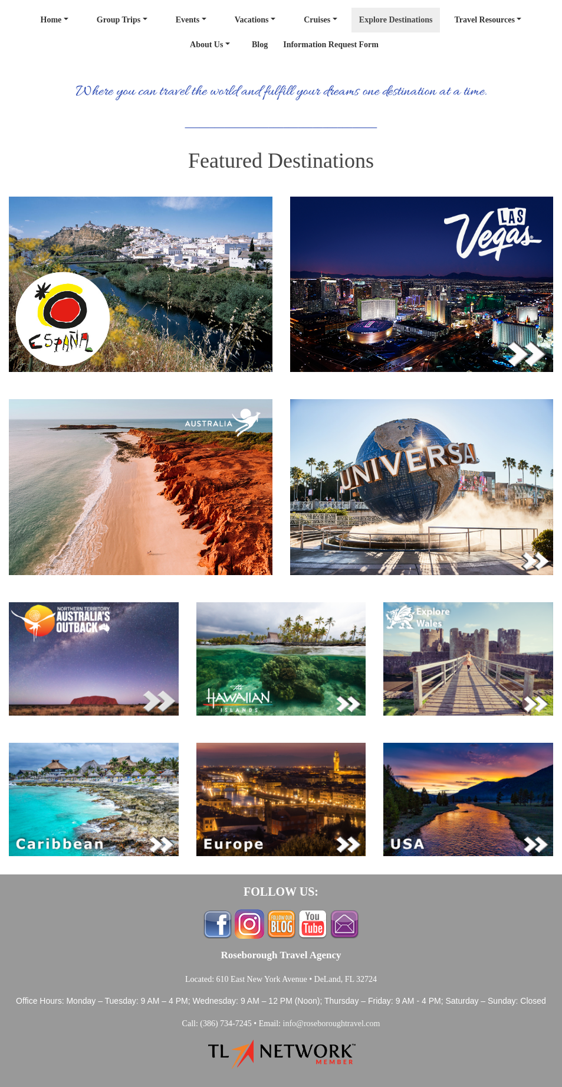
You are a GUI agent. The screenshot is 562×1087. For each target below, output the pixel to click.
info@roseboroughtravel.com (331, 1023)
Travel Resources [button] (484, 19)
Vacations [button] (252, 19)
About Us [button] (206, 44)
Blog (260, 44)
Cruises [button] (317, 19)
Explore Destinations (396, 19)
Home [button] (51, 19)
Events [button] (187, 19)
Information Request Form (331, 44)
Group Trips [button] (118, 19)
